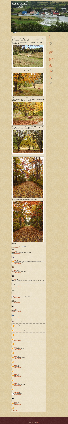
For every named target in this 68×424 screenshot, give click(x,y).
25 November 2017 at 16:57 (17, 326)
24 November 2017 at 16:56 (17, 311)
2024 (49, 38)
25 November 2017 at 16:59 (17, 340)
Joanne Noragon (16, 265)
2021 (49, 42)
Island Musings (19, 3)
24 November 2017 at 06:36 (17, 263)
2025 (49, 37)
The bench (50, 66)
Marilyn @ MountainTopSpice (18, 299)
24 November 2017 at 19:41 (17, 317)
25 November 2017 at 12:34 (17, 322)
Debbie (15, 295)
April (50, 77)
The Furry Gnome (16, 392)
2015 (49, 83)
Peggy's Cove (51, 64)
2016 (49, 82)
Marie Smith (15, 324)
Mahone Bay (50, 65)
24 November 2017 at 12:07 (17, 292)
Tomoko (15, 260)
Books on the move (51, 58)
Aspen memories (51, 51)
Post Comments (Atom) (18, 415)
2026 (49, 36)
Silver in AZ (15, 270)
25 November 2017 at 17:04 (17, 376)
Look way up (50, 52)
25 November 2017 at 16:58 (17, 335)
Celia (15, 309)
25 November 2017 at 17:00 (17, 349)
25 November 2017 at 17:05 (17, 385)
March (50, 78)
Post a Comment (15, 410)
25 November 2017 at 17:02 (17, 358)
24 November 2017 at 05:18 (17, 253)
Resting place (51, 60)
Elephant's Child (16, 289)
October (51, 70)
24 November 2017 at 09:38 (17, 272)
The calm (50, 53)
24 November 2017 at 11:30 (17, 286)
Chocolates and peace (52, 67)
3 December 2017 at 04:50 (17, 404)
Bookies (50, 59)
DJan (15, 251)
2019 (49, 44)
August (50, 72)
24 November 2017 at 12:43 (17, 302)
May (50, 76)
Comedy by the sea (22, 32)
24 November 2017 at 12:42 (17, 297)
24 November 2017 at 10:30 (17, 282)
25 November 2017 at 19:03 (17, 394)
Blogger (38, 422)
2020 (49, 43)
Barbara (15, 279)
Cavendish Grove (16, 247)
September (51, 71)
